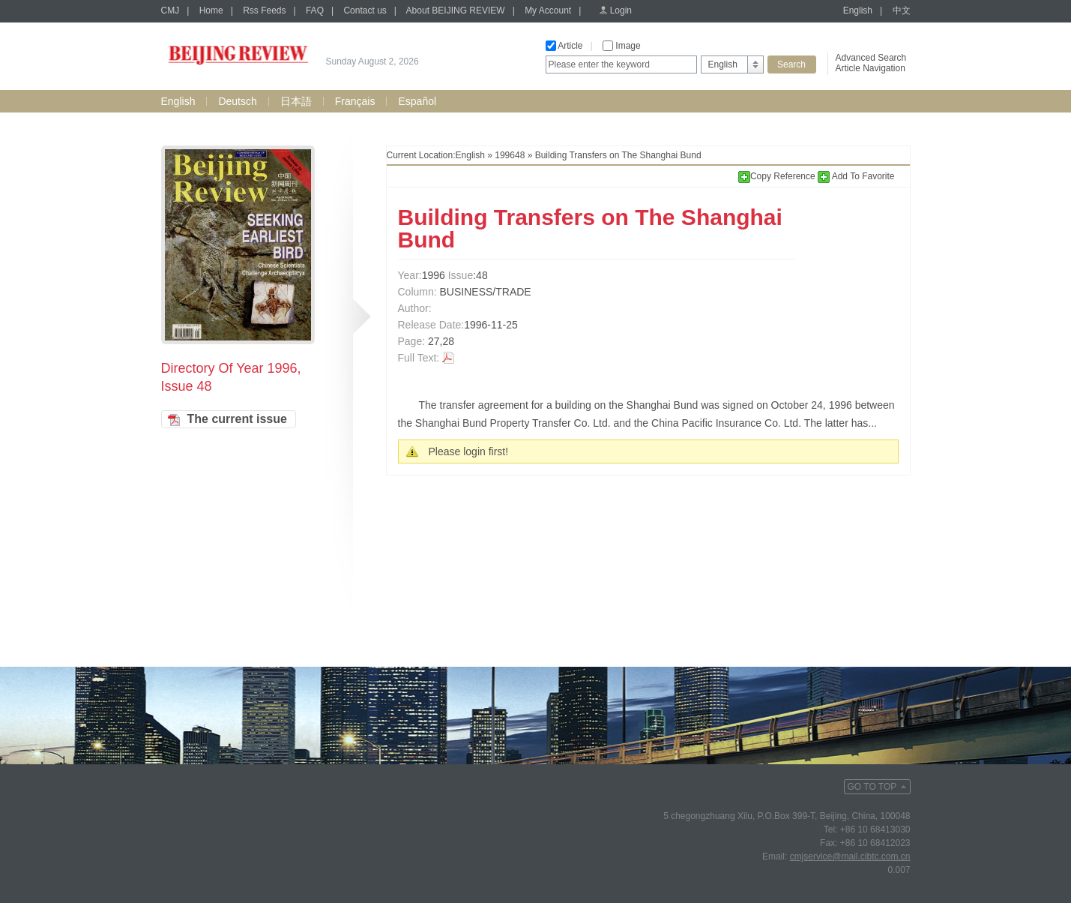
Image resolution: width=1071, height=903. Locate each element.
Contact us (364, 10)
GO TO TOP (872, 787)
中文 (902, 10)
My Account (548, 10)
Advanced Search (871, 57)
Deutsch (237, 101)
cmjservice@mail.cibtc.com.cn (850, 856)
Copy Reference (778, 176)
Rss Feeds (264, 10)
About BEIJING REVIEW (455, 10)
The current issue (237, 418)
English (857, 10)
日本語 (296, 101)
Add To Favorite (856, 176)
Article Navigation (870, 68)
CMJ (170, 10)
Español (417, 101)
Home (211, 10)
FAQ (315, 10)
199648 (510, 155)
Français (355, 101)
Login (621, 10)
